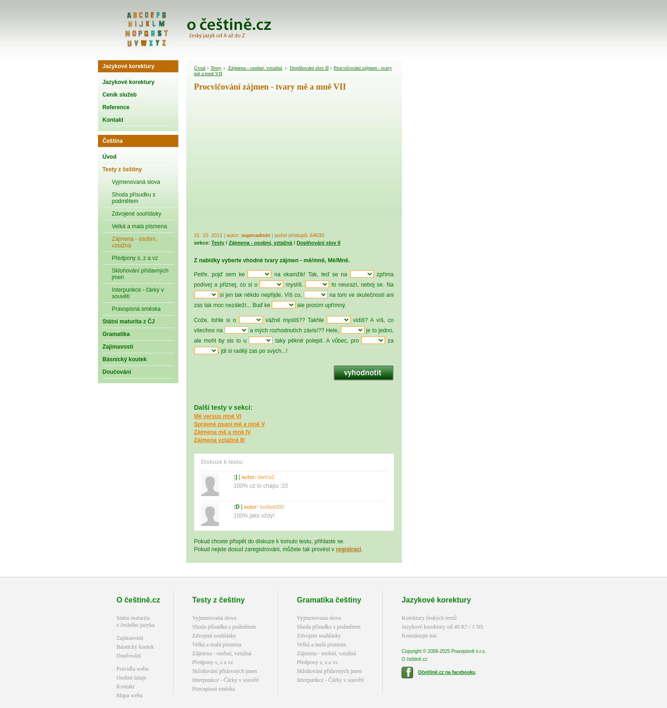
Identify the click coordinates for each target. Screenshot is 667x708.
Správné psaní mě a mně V (229, 424)
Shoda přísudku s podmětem (133, 197)
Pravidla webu (133, 669)
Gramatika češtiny (329, 600)
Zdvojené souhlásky (136, 213)
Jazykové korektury (128, 66)
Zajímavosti (118, 346)
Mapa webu (130, 695)
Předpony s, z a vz (135, 258)
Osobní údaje (132, 677)
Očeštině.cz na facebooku (446, 672)
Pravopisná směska (136, 309)
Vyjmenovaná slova (136, 182)
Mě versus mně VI (217, 416)
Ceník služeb (120, 94)
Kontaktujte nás (419, 635)
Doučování (117, 372)
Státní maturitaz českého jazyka (135, 621)
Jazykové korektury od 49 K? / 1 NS (442, 627)
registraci (348, 549)
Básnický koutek (125, 359)
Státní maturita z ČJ (129, 321)
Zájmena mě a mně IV (222, 432)
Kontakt (113, 120)
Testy (216, 67)
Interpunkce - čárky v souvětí (138, 293)
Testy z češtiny (122, 169)
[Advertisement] (294, 163)
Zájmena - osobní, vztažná (134, 242)
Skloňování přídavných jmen (140, 273)
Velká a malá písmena (139, 226)
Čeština (113, 141)
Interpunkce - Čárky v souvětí (225, 680)
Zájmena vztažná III (219, 440)
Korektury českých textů (428, 618)
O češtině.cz (138, 600)
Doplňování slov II (309, 67)
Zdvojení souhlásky (214, 635)
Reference (116, 107)
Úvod (110, 157)
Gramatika (116, 334)
